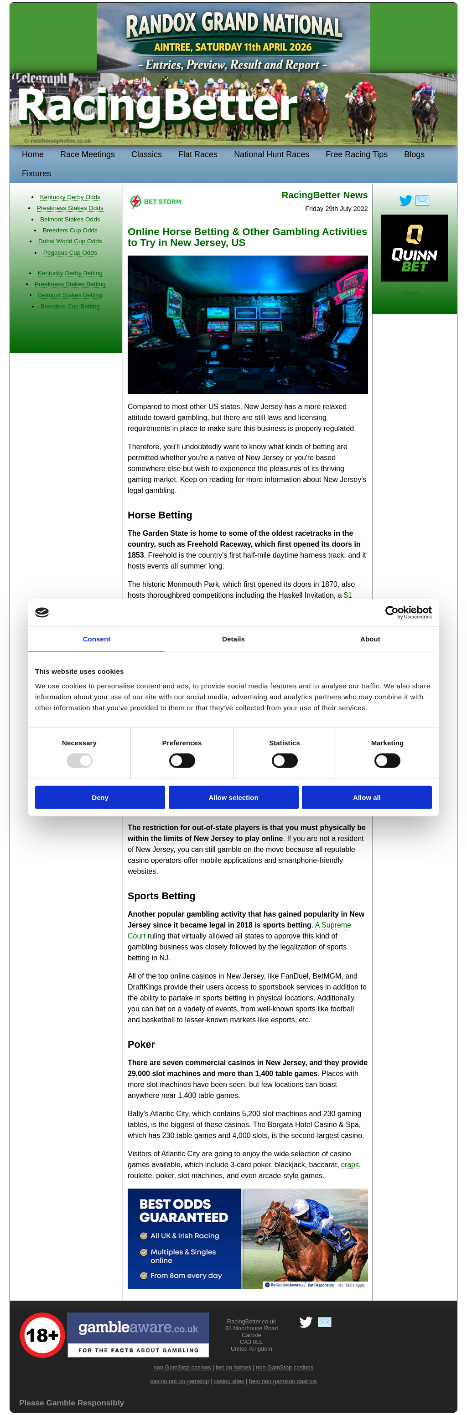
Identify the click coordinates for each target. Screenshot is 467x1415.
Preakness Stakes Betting (70, 284)
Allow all (367, 797)
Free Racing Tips (357, 154)
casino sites (229, 1381)
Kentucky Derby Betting (70, 273)
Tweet (410, 292)
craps (350, 1165)
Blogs (414, 154)
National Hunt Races (271, 154)
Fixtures (36, 173)
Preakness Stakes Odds (70, 208)
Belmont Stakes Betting (70, 295)
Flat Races (198, 154)
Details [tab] (233, 639)
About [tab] (370, 639)
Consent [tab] (97, 639)
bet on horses (233, 1367)
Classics (146, 154)
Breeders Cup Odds (70, 230)
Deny (100, 797)
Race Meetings (87, 154)
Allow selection (233, 797)
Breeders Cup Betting (70, 306)
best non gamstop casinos (283, 1381)
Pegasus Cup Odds (70, 252)
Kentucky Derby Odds (70, 197)
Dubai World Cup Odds (70, 241)
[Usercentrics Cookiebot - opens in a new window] (392, 613)
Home (33, 154)
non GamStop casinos (182, 1367)
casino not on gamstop (179, 1381)
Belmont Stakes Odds (70, 219)
